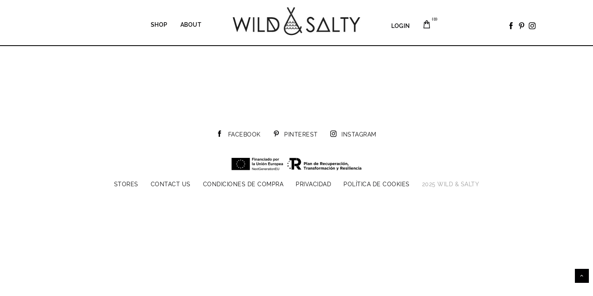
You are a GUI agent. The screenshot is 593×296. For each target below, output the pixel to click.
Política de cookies (376, 184)
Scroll (582, 276)
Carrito (431, 21)
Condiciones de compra (243, 184)
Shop (159, 24)
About (191, 24)
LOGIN (400, 26)
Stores (126, 184)
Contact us (171, 184)
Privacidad (313, 184)
